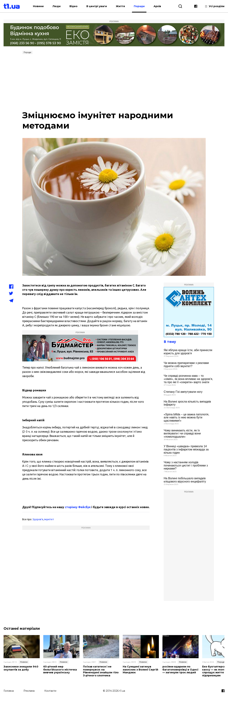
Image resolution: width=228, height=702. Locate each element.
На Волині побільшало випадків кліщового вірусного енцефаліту (185, 480)
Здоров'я (37, 519)
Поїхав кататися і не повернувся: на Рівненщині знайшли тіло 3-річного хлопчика (101, 671)
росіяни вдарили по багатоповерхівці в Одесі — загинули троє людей (180, 669)
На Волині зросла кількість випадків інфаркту (187, 403)
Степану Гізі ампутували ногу (183, 391)
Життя (120, 6)
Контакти (50, 690)
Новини (38, 6)
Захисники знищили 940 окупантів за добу (21, 668)
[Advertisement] (114, 82)
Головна (9, 690)
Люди (57, 6)
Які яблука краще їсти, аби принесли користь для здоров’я (188, 352)
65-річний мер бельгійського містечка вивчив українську (60, 669)
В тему (170, 342)
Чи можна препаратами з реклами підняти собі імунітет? (186, 364)
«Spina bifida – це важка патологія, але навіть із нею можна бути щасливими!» (186, 417)
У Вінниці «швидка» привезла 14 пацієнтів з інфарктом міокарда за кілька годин (186, 449)
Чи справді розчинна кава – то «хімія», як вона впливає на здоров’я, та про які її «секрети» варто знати (188, 378)
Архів (157, 6)
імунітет (49, 519)
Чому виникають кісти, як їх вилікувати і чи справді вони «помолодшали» (182, 433)
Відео (74, 6)
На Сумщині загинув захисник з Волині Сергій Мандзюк (140, 669)
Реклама (29, 690)
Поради (139, 6)
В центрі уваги (97, 6)
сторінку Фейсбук (78, 507)
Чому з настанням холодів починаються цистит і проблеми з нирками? (186, 465)
